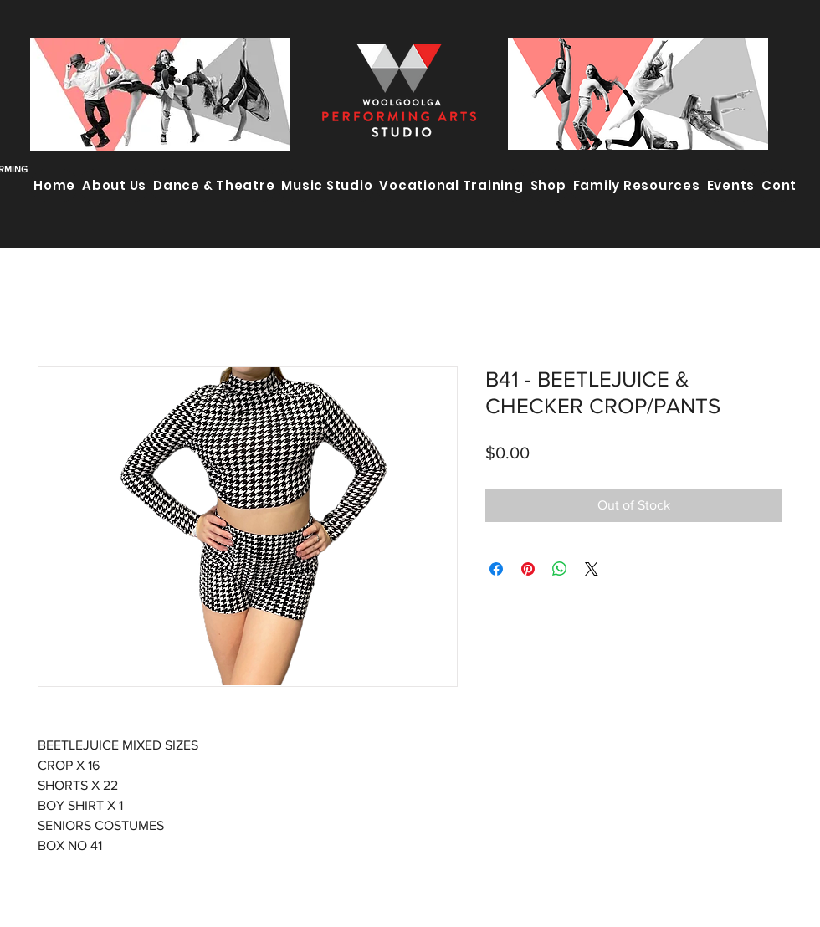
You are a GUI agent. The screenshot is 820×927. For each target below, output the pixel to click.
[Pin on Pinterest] (528, 569)
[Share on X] (592, 569)
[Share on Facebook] (496, 569)
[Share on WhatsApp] (560, 569)
